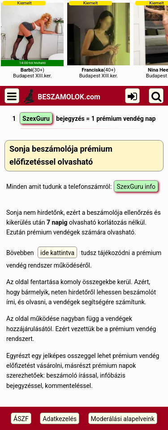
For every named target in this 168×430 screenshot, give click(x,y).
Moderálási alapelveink (123, 418)
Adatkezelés (60, 418)
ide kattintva (57, 252)
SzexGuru (36, 118)
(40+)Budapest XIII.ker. (98, 39)
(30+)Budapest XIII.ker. (32, 39)
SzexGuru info (135, 186)
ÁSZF (21, 418)
